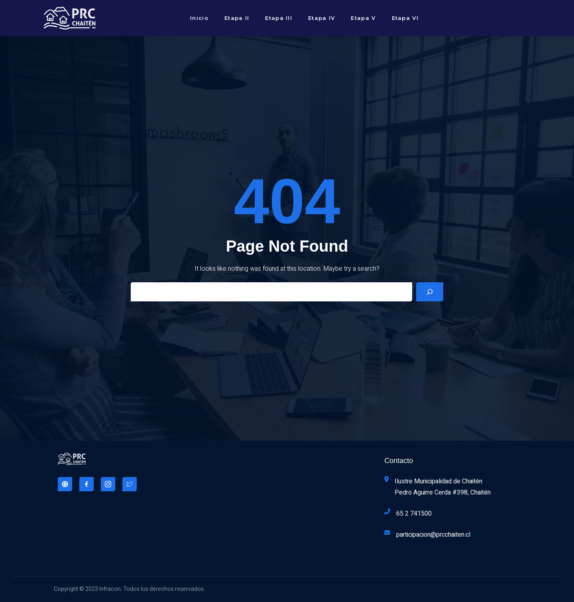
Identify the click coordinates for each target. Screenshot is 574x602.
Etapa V (363, 18)
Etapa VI (405, 18)
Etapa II (236, 18)
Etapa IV (321, 18)
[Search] (429, 291)
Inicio (199, 18)
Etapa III (278, 18)
